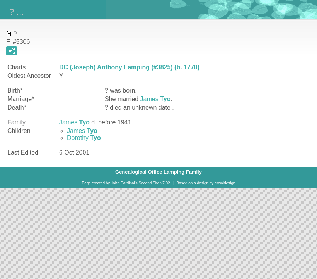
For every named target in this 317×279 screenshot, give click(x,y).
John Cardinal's (124, 183)
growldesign (225, 183)
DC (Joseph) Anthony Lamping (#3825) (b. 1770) (129, 67)
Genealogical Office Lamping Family (158, 172)
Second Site (149, 183)
